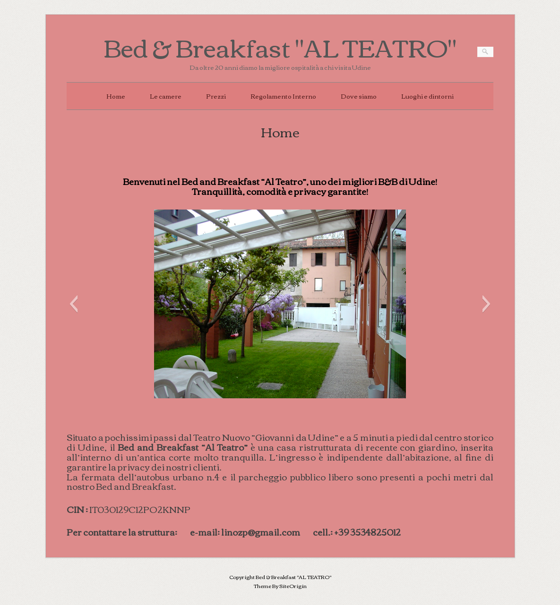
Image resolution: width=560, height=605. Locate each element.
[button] (73, 303)
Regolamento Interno (283, 95)
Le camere (165, 95)
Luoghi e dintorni (427, 95)
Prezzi (216, 95)
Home (115, 95)
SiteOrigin (293, 585)
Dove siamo (359, 95)
